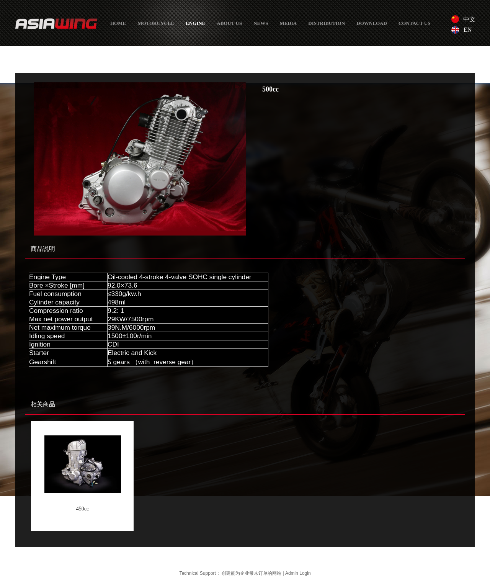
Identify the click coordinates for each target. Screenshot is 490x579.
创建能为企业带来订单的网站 (251, 573)
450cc (82, 509)
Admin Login (298, 573)
